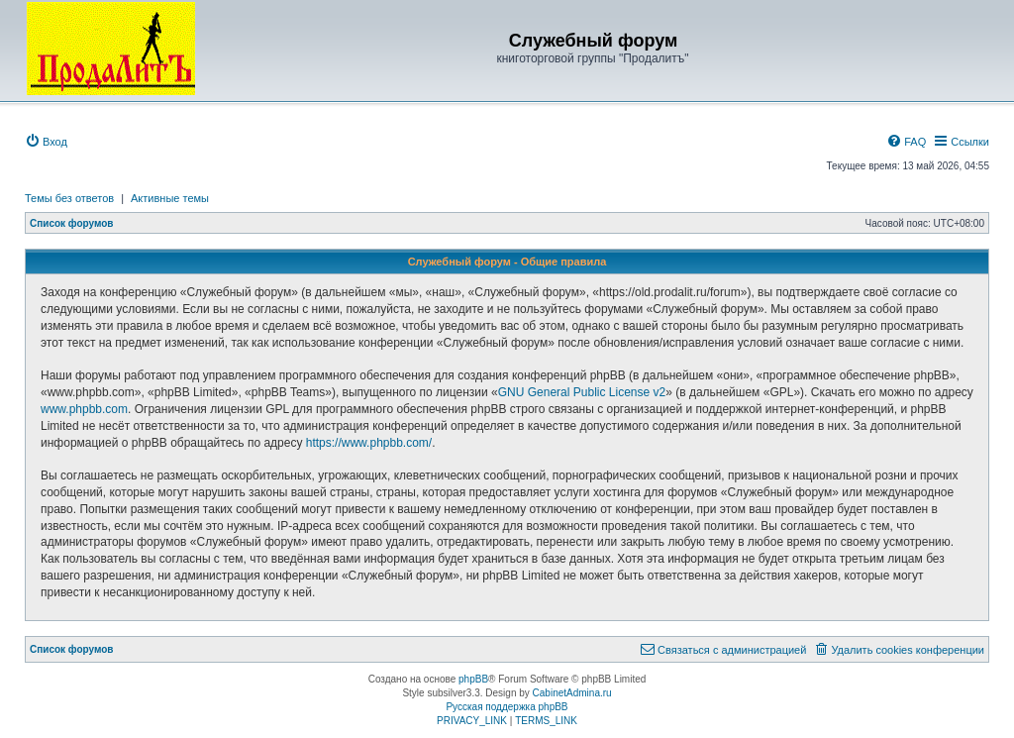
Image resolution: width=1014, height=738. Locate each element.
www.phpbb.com (84, 409)
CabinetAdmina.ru (572, 692)
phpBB (473, 679)
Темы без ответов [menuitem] (69, 198)
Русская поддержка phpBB (506, 706)
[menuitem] (46, 142)
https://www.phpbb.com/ (369, 443)
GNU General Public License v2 (581, 392)
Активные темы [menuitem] (170, 198)
